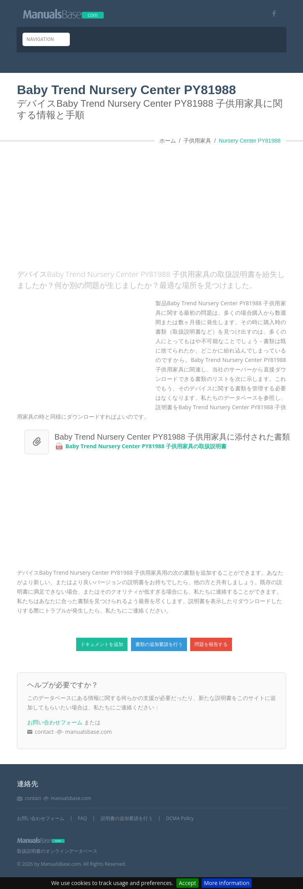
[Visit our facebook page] (271, 13)
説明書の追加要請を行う (127, 818)
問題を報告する (211, 644)
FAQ (82, 818)
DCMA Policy (180, 818)
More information (226, 883)
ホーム (167, 140)
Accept (187, 883)
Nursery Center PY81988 (250, 140)
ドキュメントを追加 (101, 644)
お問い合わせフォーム (54, 722)
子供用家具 (197, 140)
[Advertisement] (160, 203)
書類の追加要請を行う (159, 644)
